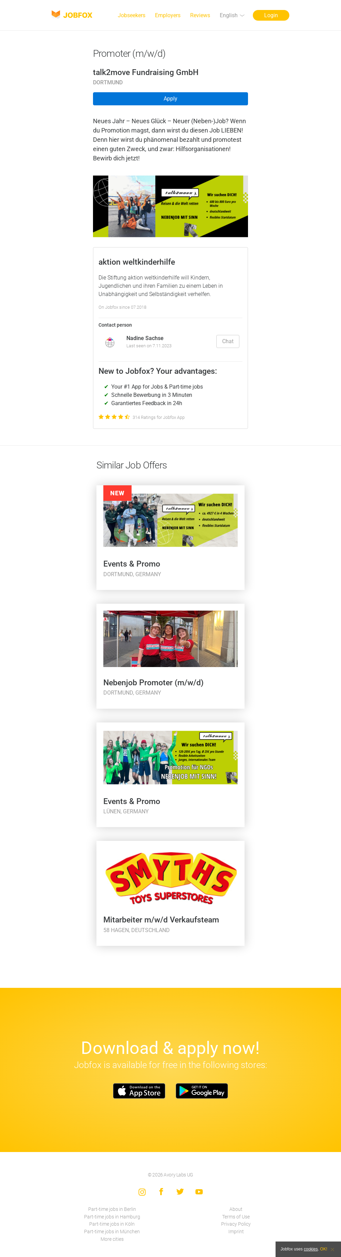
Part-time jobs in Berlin (112, 1209)
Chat (228, 341)
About (235, 1209)
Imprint (236, 1232)
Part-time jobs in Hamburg (112, 1217)
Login (271, 15)
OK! (323, 1249)
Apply (170, 98)
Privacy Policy (236, 1224)
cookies (311, 1249)
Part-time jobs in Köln (112, 1224)
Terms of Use (236, 1217)
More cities (112, 1239)
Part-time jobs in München (112, 1232)
